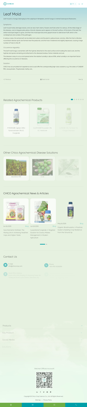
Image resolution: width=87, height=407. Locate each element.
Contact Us (10, 257)
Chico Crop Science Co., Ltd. (41, 396)
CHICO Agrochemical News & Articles (26, 193)
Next (81, 80)
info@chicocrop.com (15, 267)
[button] (72, 99)
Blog (26, 226)
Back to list (44, 80)
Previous (7, 80)
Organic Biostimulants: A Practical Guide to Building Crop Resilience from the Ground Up (69, 229)
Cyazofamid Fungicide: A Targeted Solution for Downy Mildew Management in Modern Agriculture (41, 234)
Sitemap (38, 400)
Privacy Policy (47, 400)
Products (6, 326)
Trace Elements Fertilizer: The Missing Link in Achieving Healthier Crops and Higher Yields (14, 232)
